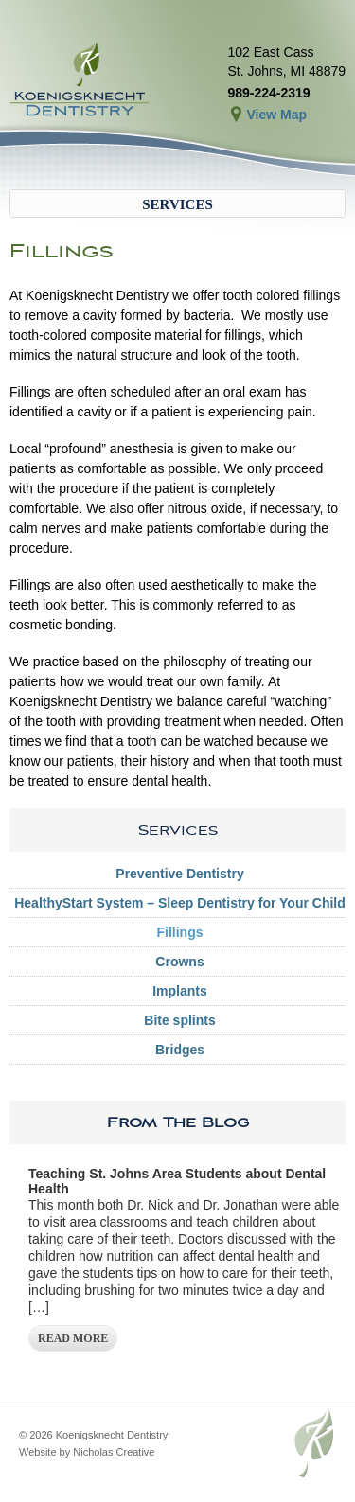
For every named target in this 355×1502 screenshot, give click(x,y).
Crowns (179, 961)
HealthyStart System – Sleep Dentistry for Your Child (180, 902)
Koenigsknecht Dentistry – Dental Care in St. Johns (80, 80)
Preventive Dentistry (179, 873)
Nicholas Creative (113, 1452)
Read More (73, 1338)
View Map (276, 114)
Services (177, 204)
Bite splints (179, 1020)
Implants (179, 990)
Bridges (179, 1049)
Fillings (180, 932)
